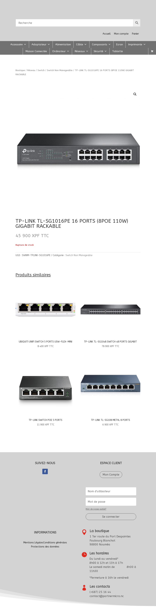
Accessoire (18, 44)
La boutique (99, 531)
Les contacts (100, 587)
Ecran (119, 44)
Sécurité (100, 51)
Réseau (31, 70)
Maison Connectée (36, 51)
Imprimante (137, 44)
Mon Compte (111, 474)
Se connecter (110, 516)
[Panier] (152, 51)
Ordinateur (60, 51)
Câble (81, 44)
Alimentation (63, 44)
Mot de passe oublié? (96, 509)
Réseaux (81, 51)
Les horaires (99, 553)
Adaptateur (41, 44)
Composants (101, 44)
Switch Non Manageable (60, 70)
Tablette (117, 51)
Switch (41, 70)
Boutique (20, 70)
